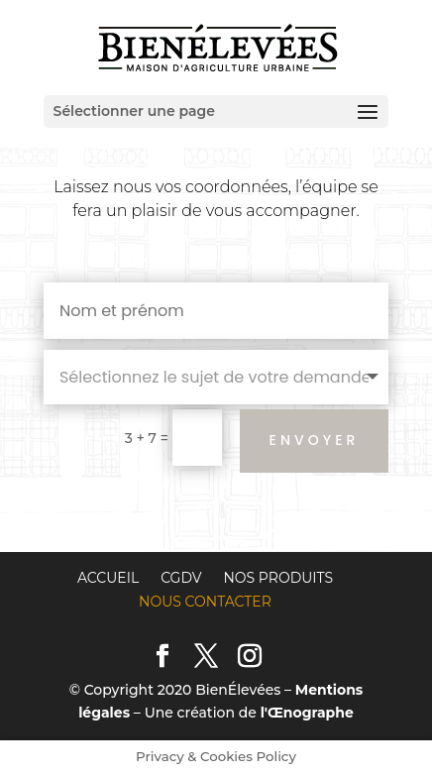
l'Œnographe (307, 712)
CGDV (181, 578)
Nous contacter (205, 601)
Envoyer (315, 440)
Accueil (108, 578)
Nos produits (278, 578)
